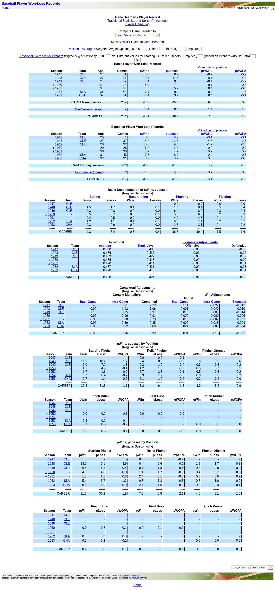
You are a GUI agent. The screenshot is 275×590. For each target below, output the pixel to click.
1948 (58, 77)
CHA (82, 95)
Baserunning (138, 196)
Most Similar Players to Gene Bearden (137, 42)
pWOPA (240, 70)
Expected (239, 301)
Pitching (182, 196)
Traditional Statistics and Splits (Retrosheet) (137, 20)
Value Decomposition (212, 67)
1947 (58, 74)
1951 (58, 88)
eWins (144, 133)
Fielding (225, 196)
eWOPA (240, 133)
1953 (58, 95)
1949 (58, 81)
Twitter (107, 578)
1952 (58, 91)
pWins (144, 70)
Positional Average (80, 49)
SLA (83, 91)
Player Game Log (137, 24)
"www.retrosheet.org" (131, 576)
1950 (58, 84)
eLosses (172, 133)
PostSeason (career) (89, 109)
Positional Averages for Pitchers (41, 56)
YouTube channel (139, 578)
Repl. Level (146, 245)
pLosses (172, 70)
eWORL (206, 133)
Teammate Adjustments (200, 242)
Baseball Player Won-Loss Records (31, 3)
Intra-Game (119, 301)
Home (5, 7)
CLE (83, 74)
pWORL (207, 70)
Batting (94, 196)
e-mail (89, 578)
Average (105, 245)
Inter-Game (88, 301)
